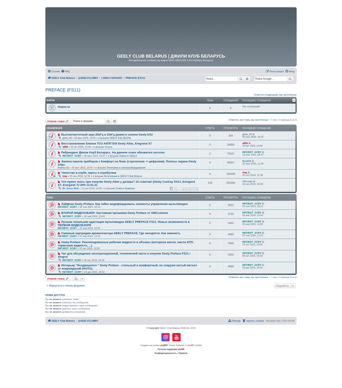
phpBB (163, 345)
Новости (64, 106)
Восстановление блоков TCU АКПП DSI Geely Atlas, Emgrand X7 (106, 143)
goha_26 (67, 138)
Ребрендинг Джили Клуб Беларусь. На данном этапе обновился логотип (113, 152)
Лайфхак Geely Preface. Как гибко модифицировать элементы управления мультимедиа (124, 204)
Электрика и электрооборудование (126, 167)
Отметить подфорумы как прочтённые (275, 94)
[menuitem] (65, 71)
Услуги (108, 147)
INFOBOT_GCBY (71, 156)
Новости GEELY (128, 156)
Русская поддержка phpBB (170, 349)
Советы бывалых (125, 188)
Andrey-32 (63, 167)
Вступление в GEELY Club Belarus (123, 176)
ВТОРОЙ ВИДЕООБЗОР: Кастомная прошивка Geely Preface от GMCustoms (114, 213)
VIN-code (247, 181)
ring (64, 176)
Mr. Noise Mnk (70, 188)
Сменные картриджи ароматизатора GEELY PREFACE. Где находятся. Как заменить (120, 233)
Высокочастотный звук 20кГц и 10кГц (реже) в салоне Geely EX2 (107, 134)
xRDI (65, 147)
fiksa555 (246, 161)
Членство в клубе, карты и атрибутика (88, 172)
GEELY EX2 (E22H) (120, 138)
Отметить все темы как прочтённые (248, 119)
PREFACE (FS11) (62, 90)
